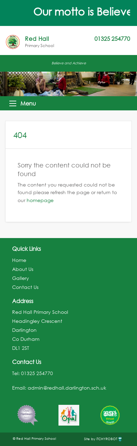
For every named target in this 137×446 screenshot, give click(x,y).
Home (19, 260)
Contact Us (25, 287)
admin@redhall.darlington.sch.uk (67, 387)
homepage (40, 200)
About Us (22, 269)
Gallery (20, 278)
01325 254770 (37, 373)
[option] (27, 412)
